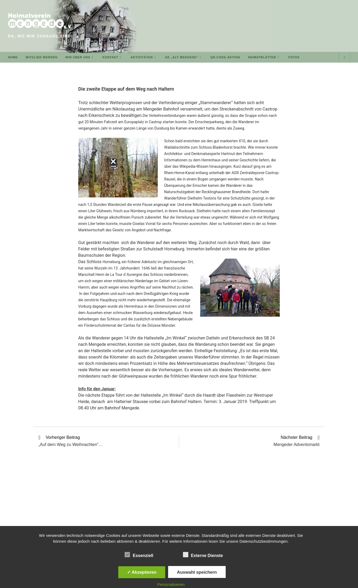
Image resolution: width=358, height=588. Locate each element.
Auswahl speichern (197, 572)
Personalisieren (171, 584)
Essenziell (139, 554)
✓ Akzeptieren (142, 572)
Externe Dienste (203, 554)
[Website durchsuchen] (344, 57)
